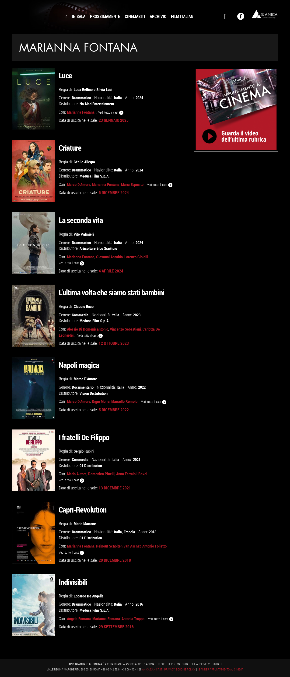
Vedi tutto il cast (113, 112)
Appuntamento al (38, 15)
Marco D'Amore (86, 379)
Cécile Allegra (85, 162)
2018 (155, 531)
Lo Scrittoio (110, 248)
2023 (138, 315)
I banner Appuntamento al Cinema (220, 669)
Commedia (80, 315)
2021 (138, 459)
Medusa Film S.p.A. (96, 176)
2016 (141, 604)
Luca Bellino (84, 89)
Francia (131, 531)
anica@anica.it (152, 669)
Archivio (158, 16)
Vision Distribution (95, 393)
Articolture (88, 248)
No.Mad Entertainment (98, 103)
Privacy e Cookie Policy (180, 669)
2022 (144, 387)
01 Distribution (92, 465)
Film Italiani (183, 16)
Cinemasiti (135, 16)
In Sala (78, 16)
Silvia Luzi (105, 89)
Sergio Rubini (85, 451)
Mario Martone (86, 523)
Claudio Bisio (84, 306)
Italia (119, 98)
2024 (141, 98)
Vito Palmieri (84, 234)
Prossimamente (105, 16)
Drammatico (82, 98)
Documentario (83, 387)
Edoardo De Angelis (90, 596)
